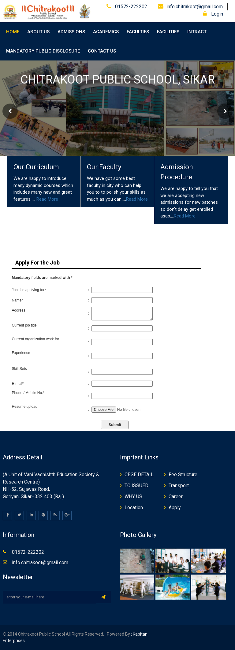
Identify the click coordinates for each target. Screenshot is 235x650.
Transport (179, 485)
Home (12, 32)
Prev (10, 111)
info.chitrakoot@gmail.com (194, 6)
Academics (106, 32)
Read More (47, 199)
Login (213, 14)
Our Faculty (104, 167)
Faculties (138, 32)
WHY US (133, 496)
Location (134, 507)
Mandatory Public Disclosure (43, 51)
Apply (175, 507)
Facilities (168, 32)
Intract (197, 32)
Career (176, 496)
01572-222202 (130, 6)
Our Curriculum (36, 167)
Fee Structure (183, 474)
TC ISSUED (136, 485)
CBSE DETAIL (139, 474)
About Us (38, 32)
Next (225, 111)
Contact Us (102, 51)
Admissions (71, 32)
